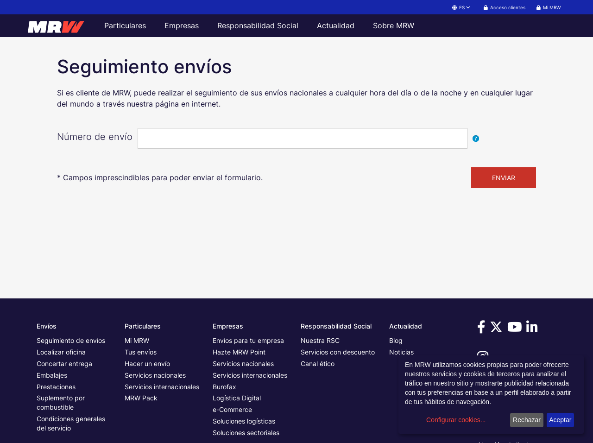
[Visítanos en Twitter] (497, 329)
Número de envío (94, 136)
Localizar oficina (61, 352)
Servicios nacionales (155, 375)
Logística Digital (237, 398)
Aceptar (560, 420)
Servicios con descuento (338, 352)
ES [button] (462, 7)
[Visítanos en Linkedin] (533, 329)
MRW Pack (141, 398)
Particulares (125, 25)
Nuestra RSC (320, 340)
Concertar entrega (64, 363)
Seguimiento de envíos (71, 340)
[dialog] (491, 394)
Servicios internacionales (162, 387)
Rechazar (527, 420)
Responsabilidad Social (257, 25)
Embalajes (52, 375)
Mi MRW (137, 340)
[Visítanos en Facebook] (482, 329)
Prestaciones (56, 387)
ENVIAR (503, 178)
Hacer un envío (147, 363)
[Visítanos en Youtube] (516, 329)
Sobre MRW (393, 25)
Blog (396, 340)
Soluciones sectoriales (246, 433)
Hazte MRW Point (239, 352)
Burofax (224, 387)
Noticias (401, 352)
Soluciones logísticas (244, 421)
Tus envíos (141, 352)
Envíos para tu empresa (248, 340)
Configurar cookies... (456, 420)
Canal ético (317, 363)
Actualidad (335, 25)
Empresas (181, 25)
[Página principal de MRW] (60, 25)
